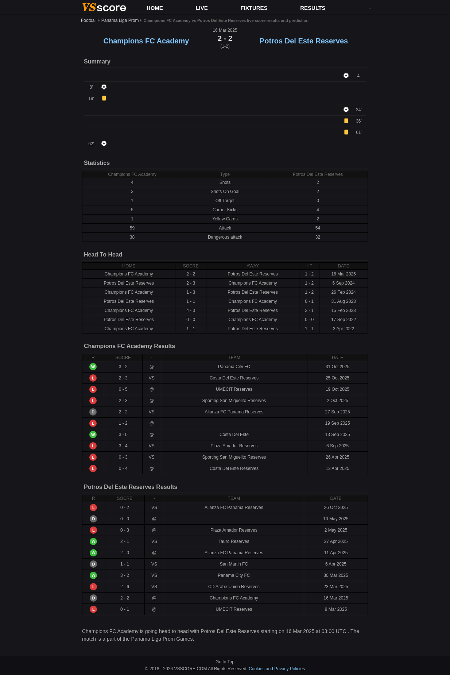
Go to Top (225, 661)
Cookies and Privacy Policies (277, 668)
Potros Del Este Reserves (304, 41)
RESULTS (312, 8)
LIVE (201, 8)
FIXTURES (253, 8)
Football (89, 20)
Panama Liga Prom (120, 20)
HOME (155, 8)
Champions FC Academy (146, 41)
